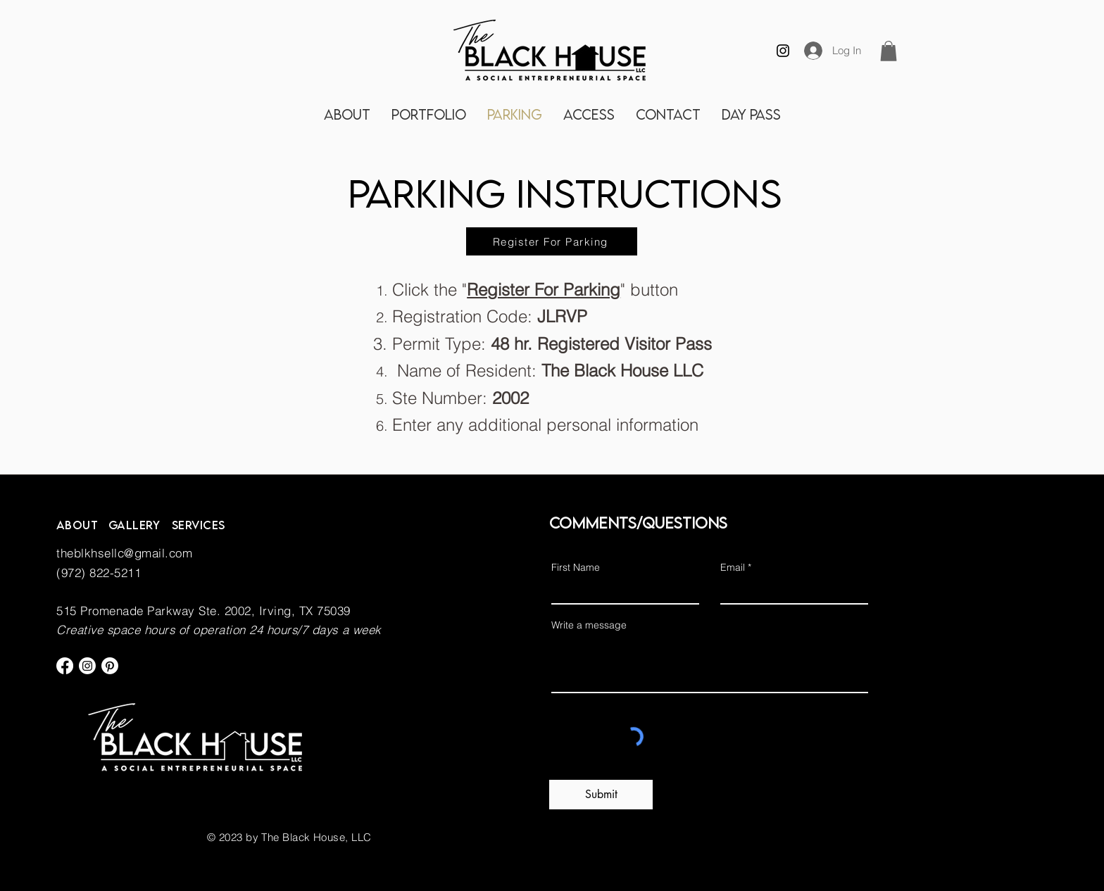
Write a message (589, 625)
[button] (888, 51)
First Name (575, 567)
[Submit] (601, 794)
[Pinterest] (109, 665)
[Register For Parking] (551, 241)
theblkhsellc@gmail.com (124, 552)
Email (732, 567)
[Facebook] (64, 665)
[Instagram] (782, 50)
